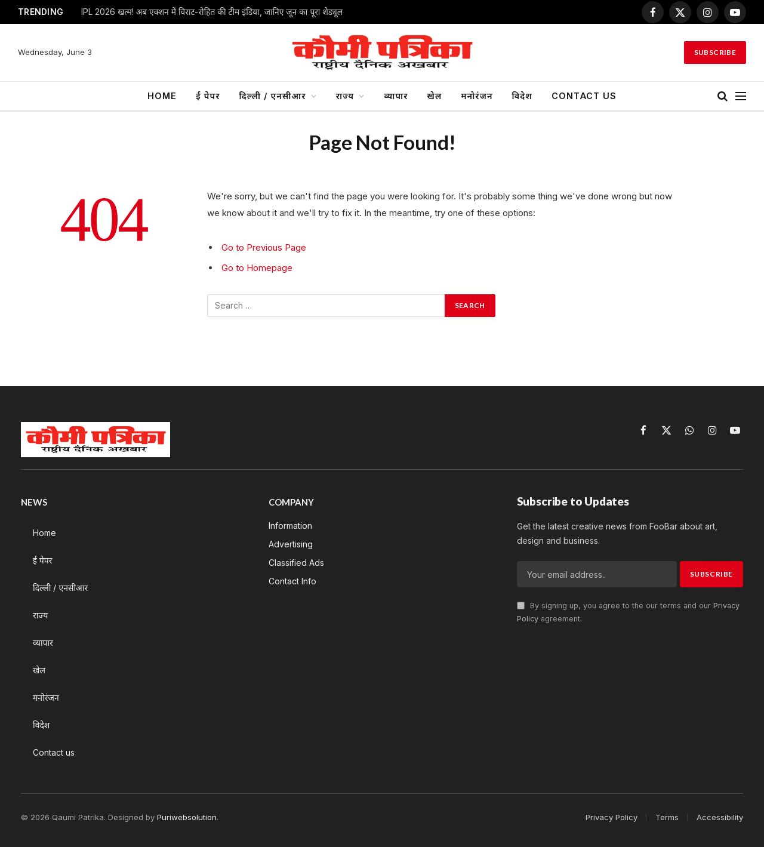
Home (162, 96)
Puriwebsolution (187, 817)
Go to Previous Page (263, 247)
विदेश (522, 96)
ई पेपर (208, 96)
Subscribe (715, 52)
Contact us (584, 96)
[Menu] (740, 96)
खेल (434, 96)
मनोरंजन (476, 96)
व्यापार (396, 96)
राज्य (345, 96)
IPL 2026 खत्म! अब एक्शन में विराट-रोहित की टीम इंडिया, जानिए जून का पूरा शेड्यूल (212, 12)
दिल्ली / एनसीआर (272, 96)
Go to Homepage (256, 267)
